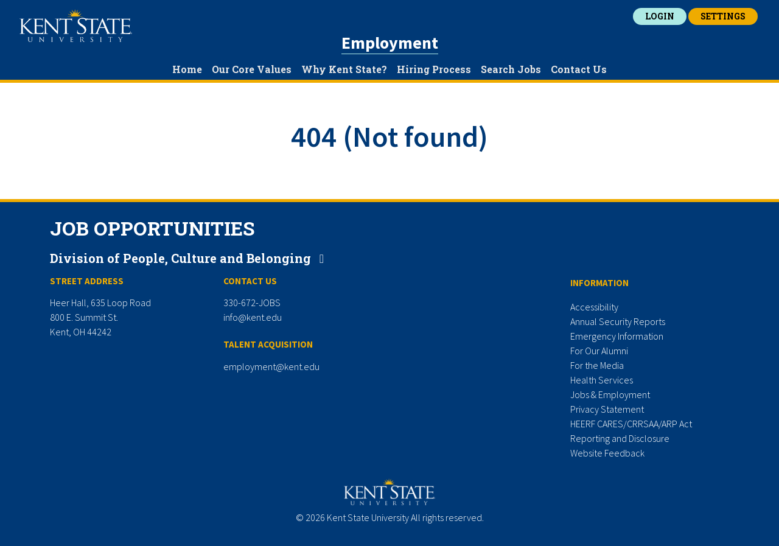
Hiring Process (434, 69)
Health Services (601, 380)
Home (187, 69)
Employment (389, 43)
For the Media (597, 365)
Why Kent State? (344, 69)
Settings (723, 16)
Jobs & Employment (610, 394)
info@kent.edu (252, 317)
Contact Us (579, 69)
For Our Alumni (599, 351)
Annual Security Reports (617, 321)
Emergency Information (616, 336)
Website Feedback (607, 453)
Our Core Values (252, 69)
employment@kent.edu (271, 366)
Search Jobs (511, 69)
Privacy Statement (607, 409)
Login (659, 16)
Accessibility (594, 307)
